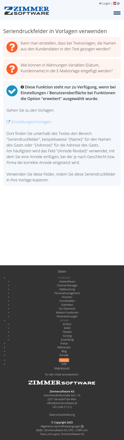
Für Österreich (67, 308)
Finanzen (67, 297)
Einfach (67, 324)
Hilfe (64, 364)
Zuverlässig (67, 339)
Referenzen (63, 347)
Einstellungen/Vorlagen (28, 121)
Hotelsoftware (67, 281)
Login (104, 3)
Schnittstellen (67, 301)
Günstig (67, 336)
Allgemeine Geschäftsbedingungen (62, 426)
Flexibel (67, 332)
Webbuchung (67, 289)
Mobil (67, 328)
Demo (64, 360)
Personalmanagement (67, 293)
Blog (64, 351)
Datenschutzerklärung (62, 415)
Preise (63, 343)
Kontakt (64, 355)
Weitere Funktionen (67, 312)
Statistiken (67, 305)
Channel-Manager (67, 285)
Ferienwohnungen (67, 316)
